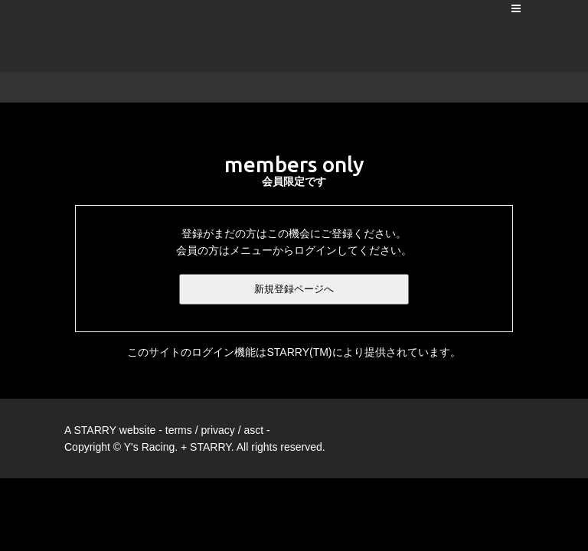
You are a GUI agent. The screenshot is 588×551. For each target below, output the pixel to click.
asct (253, 430)
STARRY (95, 430)
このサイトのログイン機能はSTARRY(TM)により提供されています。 (293, 352)
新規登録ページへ (294, 289)
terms (178, 430)
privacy (217, 430)
